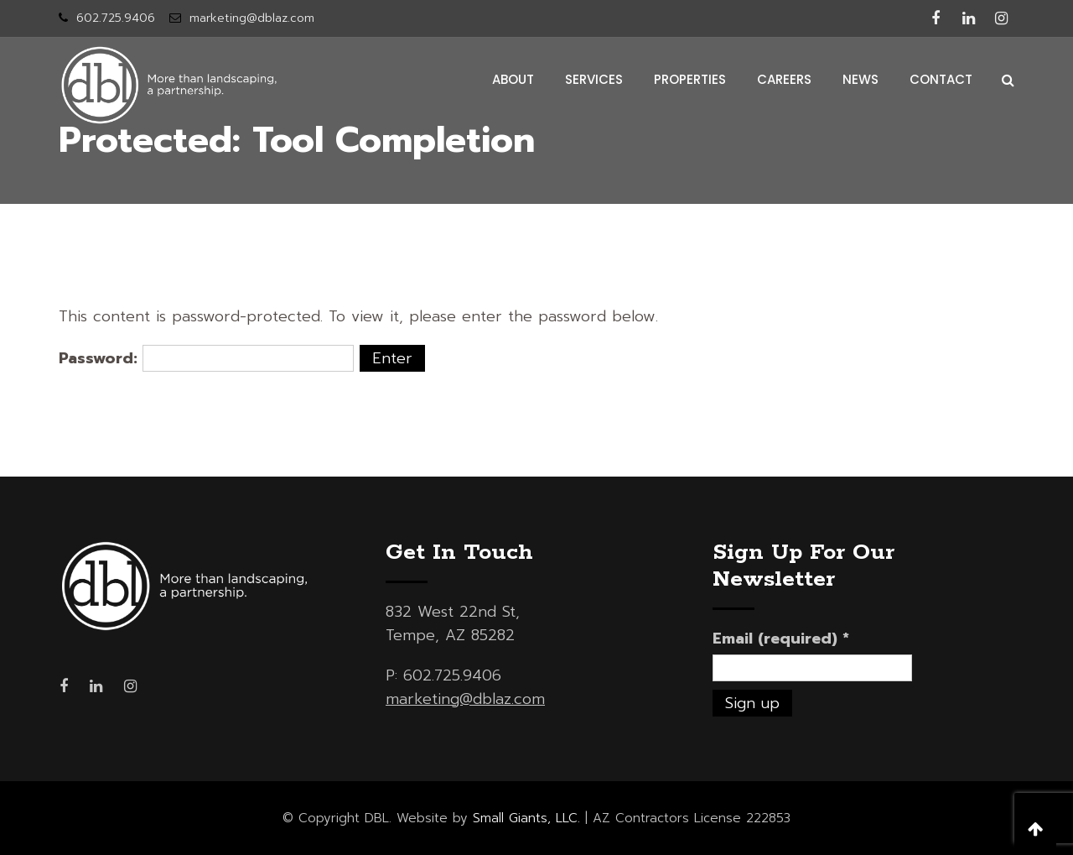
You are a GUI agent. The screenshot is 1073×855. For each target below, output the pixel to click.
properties (690, 79)
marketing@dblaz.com (251, 18)
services (594, 79)
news (860, 79)
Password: (206, 358)
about (513, 79)
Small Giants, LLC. (526, 818)
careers (784, 79)
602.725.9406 (115, 18)
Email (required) (781, 638)
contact (941, 79)
